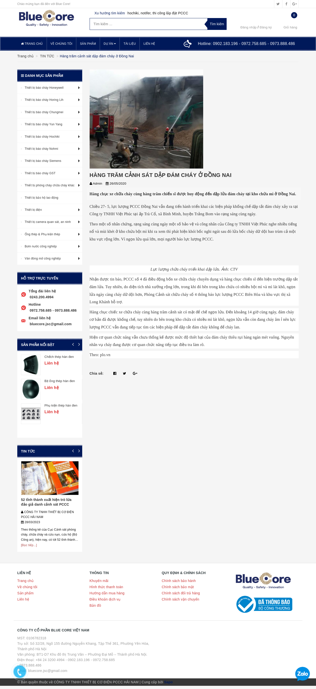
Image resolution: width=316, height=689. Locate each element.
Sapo (168, 685)
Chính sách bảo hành (179, 584)
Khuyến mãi (99, 584)
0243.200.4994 (41, 297)
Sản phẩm (88, 43)
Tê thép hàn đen (56, 357)
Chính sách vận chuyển (180, 603)
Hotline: (246, 44)
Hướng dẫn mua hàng (107, 597)
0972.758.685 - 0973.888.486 (53, 310)
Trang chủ (32, 43)
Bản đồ (95, 609)
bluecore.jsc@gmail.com (50, 324)
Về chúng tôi (61, 43)
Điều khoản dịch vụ (105, 603)
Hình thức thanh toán (106, 590)
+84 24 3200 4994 (50, 663)
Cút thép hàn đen (57, 405)
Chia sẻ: (97, 373)
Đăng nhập (248, 27)
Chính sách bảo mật (178, 590)
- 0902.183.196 (78, 663)
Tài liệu (129, 43)
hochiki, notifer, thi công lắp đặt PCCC (157, 13)
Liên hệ (149, 43)
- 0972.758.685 (103, 663)
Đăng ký (266, 27)
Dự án (110, 43)
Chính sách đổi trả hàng (181, 597)
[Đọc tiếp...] (29, 548)
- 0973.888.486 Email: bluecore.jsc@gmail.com (42, 671)
